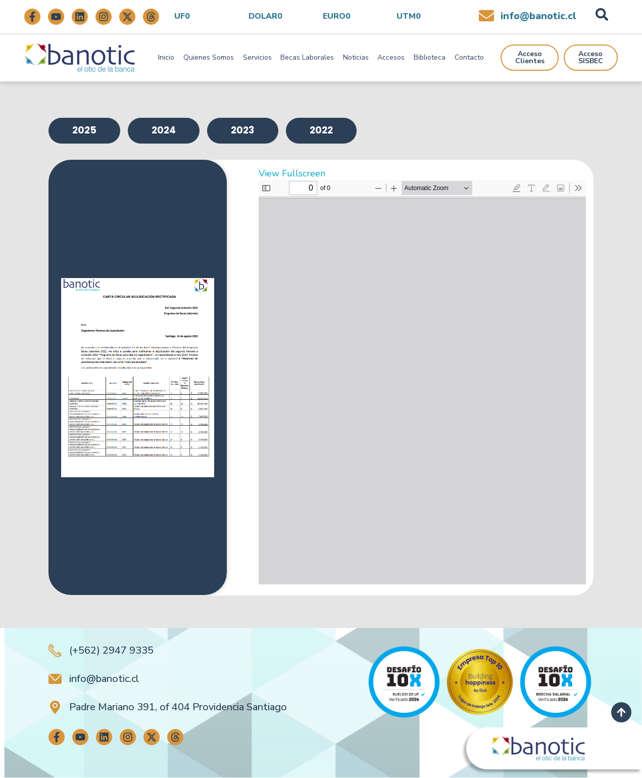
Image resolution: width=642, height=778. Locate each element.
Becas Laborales (307, 57)
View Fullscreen (292, 174)
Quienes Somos (208, 57)
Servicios (257, 57)
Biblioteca (430, 57)
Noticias (356, 57)
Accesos (391, 57)
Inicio (166, 57)
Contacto (469, 57)
